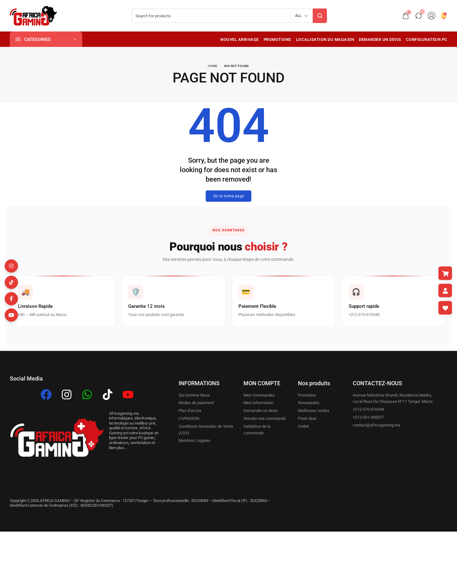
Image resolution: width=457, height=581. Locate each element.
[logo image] (33, 15)
